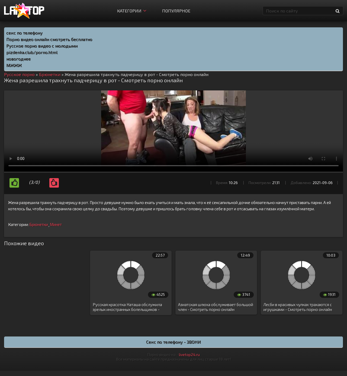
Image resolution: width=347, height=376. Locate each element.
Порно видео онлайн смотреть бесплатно (49, 39)
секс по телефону (24, 32)
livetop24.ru (189, 354)
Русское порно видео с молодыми (42, 45)
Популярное (176, 10)
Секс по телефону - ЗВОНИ (173, 341)
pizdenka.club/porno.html (31, 52)
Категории (131, 10)
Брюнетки (38, 224)
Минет (56, 224)
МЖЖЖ (14, 65)
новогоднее (18, 58)
